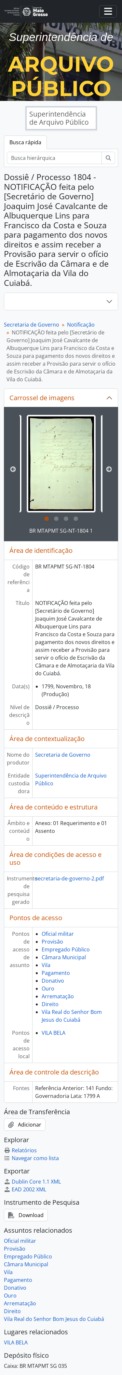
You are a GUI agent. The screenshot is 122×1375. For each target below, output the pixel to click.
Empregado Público (66, 949)
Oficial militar (58, 933)
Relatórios (20, 1150)
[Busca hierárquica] (54, 158)
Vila (46, 965)
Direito (50, 1004)
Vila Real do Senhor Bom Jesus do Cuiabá (54, 1319)
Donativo (53, 980)
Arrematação (58, 996)
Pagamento (56, 972)
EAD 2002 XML (25, 1189)
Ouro (48, 988)
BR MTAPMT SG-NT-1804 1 (61, 530)
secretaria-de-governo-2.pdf (69, 878)
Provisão (52, 941)
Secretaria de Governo (31, 324)
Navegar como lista (31, 1158)
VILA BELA (53, 1032)
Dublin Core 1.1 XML (32, 1181)
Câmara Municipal (64, 957)
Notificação (81, 324)
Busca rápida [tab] (25, 142)
